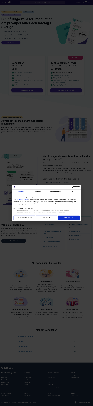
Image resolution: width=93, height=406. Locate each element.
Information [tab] (38, 191)
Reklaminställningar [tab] (55, 191)
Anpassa (46, 217)
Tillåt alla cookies (68, 217)
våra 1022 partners (22, 199)
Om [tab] (72, 191)
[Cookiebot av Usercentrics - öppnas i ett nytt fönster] (73, 187)
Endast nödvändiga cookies (24, 217)
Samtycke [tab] (21, 191)
